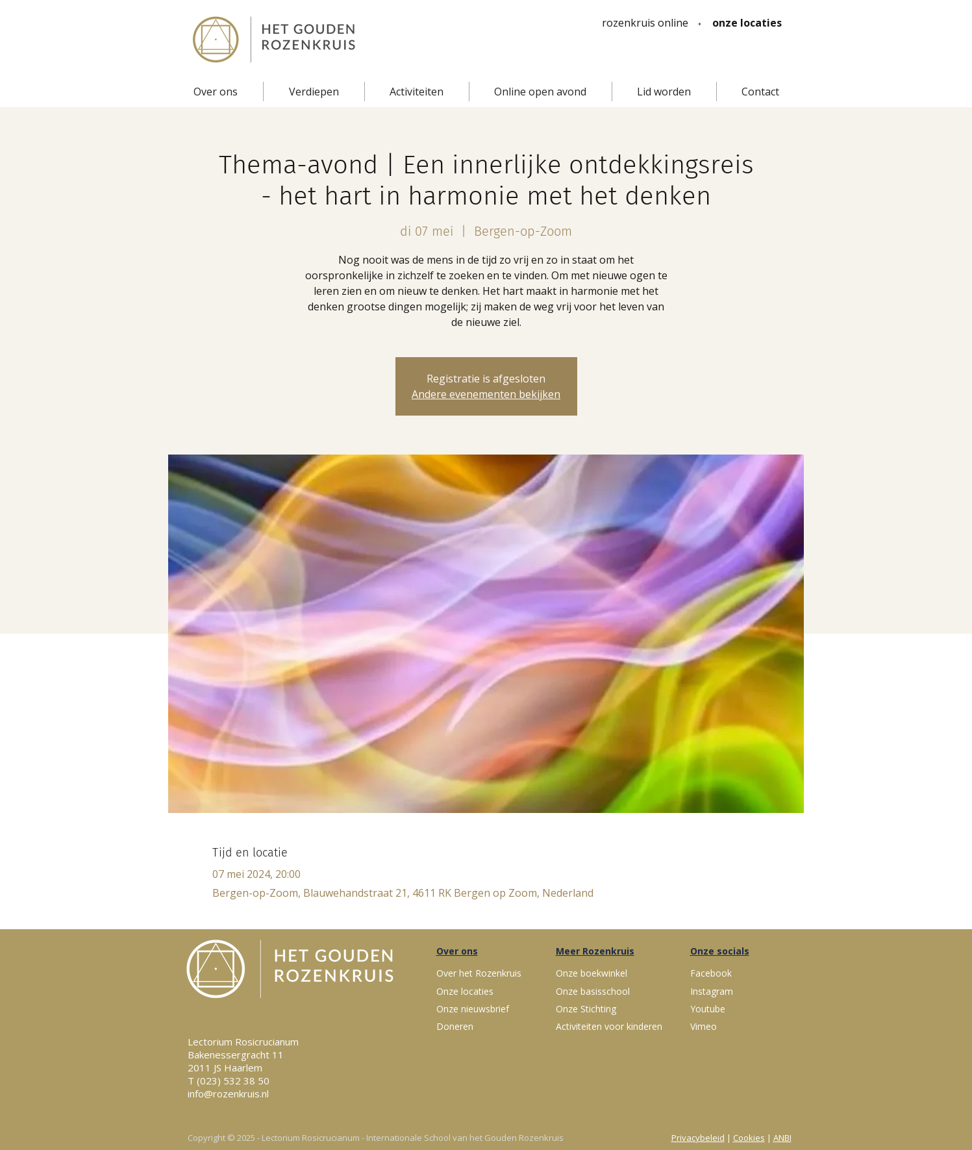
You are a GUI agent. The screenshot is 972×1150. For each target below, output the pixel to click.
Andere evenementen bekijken (486, 394)
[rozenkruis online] (645, 23)
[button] (215, 91)
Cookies (749, 1138)
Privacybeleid (698, 1138)
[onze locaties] (747, 22)
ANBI (782, 1138)
